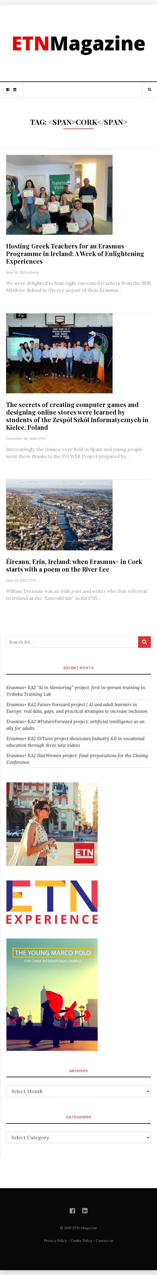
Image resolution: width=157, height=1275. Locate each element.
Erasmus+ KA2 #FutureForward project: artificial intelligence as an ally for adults (75, 725)
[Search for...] (72, 642)
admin (33, 272)
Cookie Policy (81, 1240)
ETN (41, 438)
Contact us (104, 1240)
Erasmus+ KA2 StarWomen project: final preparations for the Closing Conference (77, 759)
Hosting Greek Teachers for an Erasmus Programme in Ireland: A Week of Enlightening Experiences (75, 253)
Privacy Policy (55, 1240)
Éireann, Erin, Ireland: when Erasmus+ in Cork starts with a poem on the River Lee (74, 565)
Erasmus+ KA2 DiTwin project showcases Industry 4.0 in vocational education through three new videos (75, 742)
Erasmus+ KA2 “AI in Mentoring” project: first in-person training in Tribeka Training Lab (75, 691)
